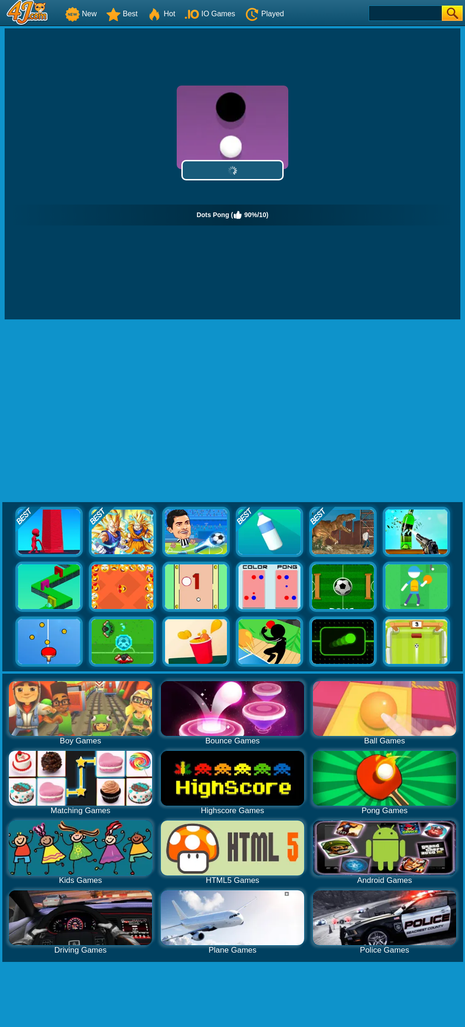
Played (264, 14)
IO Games (210, 14)
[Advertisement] (87, 411)
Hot (161, 14)
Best (122, 14)
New (81, 14)
